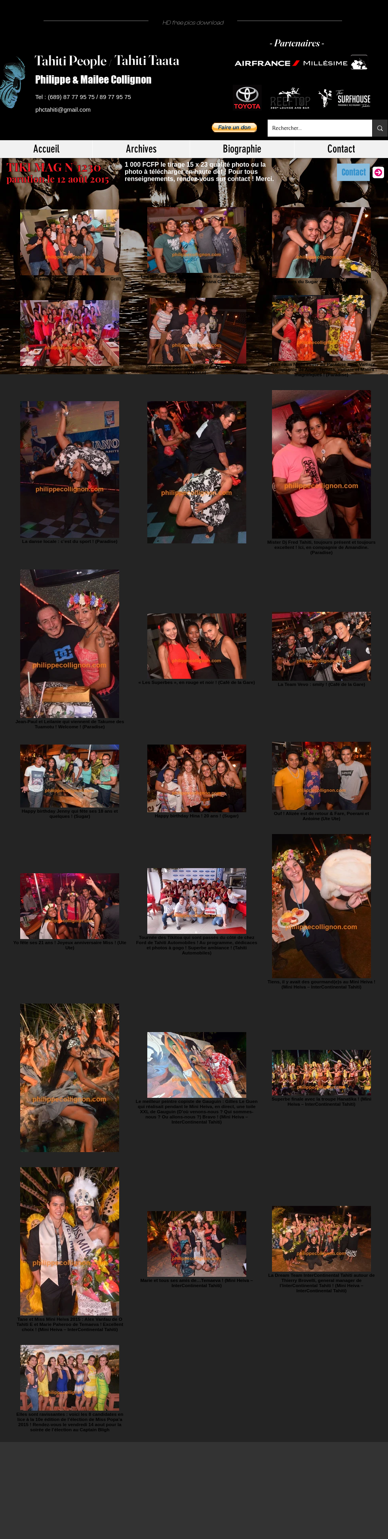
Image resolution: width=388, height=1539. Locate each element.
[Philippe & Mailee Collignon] (96, 80)
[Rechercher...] (314, 128)
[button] (234, 127)
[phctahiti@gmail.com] (64, 110)
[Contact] (353, 172)
